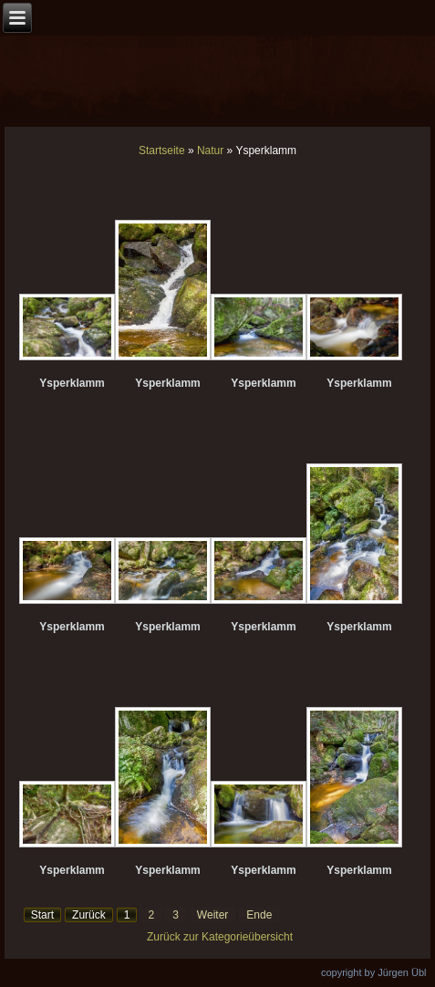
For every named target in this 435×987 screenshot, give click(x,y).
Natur (210, 150)
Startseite (162, 150)
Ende (259, 915)
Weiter (212, 915)
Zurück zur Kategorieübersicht (220, 936)
